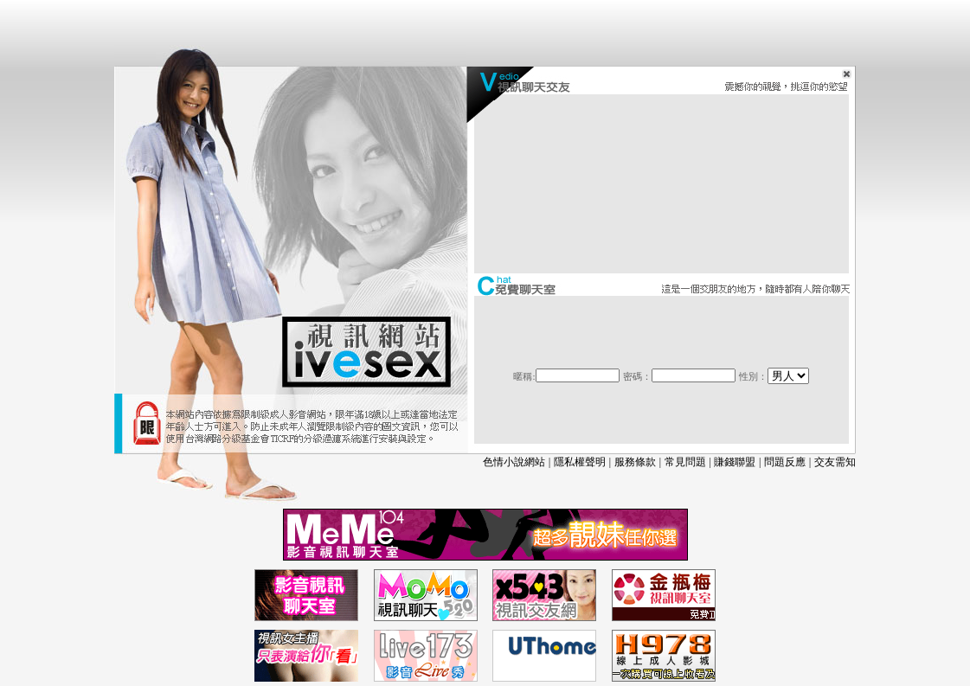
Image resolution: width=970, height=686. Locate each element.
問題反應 (785, 462)
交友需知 (835, 462)
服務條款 (635, 462)
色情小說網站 (514, 462)
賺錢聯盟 (734, 462)
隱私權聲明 (580, 462)
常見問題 (685, 462)
